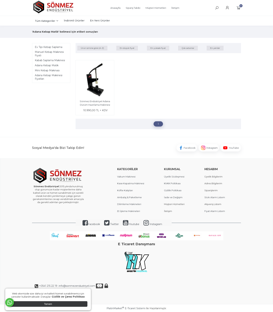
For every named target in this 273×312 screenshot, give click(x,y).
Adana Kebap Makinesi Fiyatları (48, 77)
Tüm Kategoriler (45, 20)
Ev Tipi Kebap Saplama (48, 47)
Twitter (111, 224)
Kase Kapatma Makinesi (130, 183)
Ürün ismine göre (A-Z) (92, 48)
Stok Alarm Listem (214, 197)
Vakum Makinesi (126, 176)
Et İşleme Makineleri (128, 211)
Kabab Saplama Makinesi (50, 60)
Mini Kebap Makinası (47, 70)
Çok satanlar (188, 48)
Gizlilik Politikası (172, 190)
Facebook (91, 224)
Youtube (131, 224)
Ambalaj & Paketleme (129, 197)
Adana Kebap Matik (46, 65)
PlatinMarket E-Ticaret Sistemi (126, 308)
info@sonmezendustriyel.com (76, 285)
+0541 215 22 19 (48, 285)
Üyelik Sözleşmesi (174, 176)
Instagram (152, 224)
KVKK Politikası (172, 183)
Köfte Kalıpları (125, 190)
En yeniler (215, 48)
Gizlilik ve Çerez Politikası (68, 296)
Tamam (48, 304)
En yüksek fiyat (158, 48)
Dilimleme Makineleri (129, 204)
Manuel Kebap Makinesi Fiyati (49, 53)
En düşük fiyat (127, 48)
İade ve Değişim (173, 197)
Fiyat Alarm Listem (214, 211)
